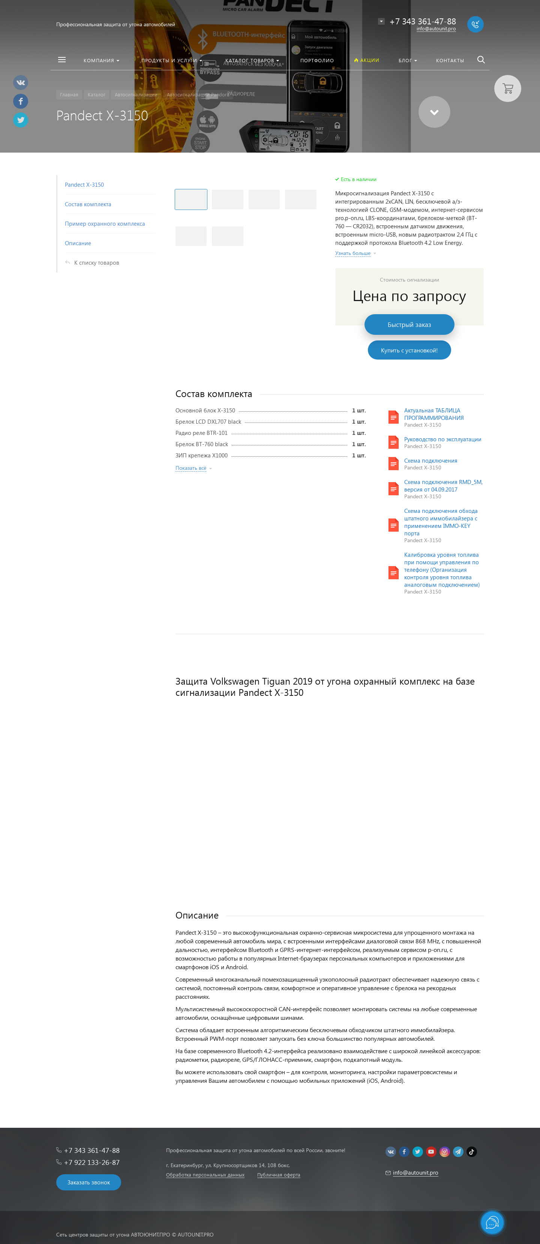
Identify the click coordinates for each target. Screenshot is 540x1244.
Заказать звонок (89, 1182)
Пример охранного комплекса (105, 223)
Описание (78, 243)
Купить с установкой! (409, 350)
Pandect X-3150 (84, 184)
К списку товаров (96, 262)
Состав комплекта (88, 204)
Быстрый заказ (409, 324)
